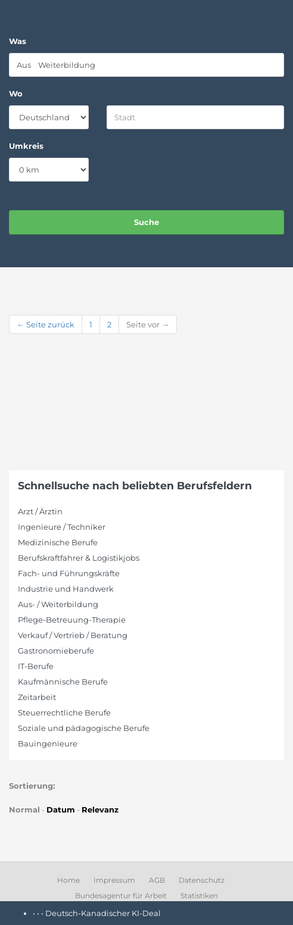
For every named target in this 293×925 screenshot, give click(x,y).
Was (17, 41)
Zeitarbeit (37, 697)
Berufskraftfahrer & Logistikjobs (78, 557)
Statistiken (199, 895)
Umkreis (26, 146)
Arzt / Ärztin (40, 511)
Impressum (114, 880)
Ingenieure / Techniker (61, 527)
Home (68, 880)
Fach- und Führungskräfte (69, 573)
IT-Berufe (36, 666)
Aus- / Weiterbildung (58, 604)
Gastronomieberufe (56, 650)
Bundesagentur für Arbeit (121, 895)
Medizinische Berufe (58, 542)
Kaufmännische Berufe (63, 681)
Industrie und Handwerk (66, 588)
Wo (16, 93)
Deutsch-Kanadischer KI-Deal (103, 913)
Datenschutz (202, 880)
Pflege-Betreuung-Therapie (72, 619)
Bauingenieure (47, 743)
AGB (157, 880)
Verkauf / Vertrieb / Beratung (72, 635)
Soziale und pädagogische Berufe (83, 728)
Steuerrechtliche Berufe (64, 712)
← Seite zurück (45, 324)
